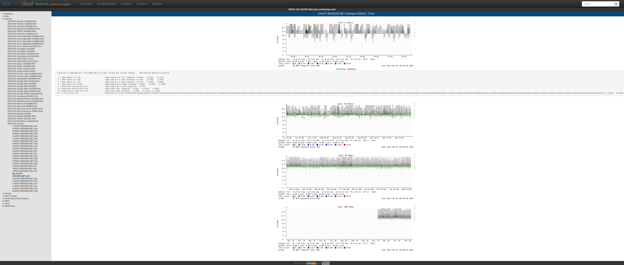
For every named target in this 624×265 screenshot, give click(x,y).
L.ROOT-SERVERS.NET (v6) (24, 186)
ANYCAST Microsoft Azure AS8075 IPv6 (25, 111)
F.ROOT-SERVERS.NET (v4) (24, 151)
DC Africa (142, 4)
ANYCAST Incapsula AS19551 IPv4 (22, 96)
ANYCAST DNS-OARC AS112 (20, 59)
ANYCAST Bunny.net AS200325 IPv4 (23, 29)
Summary (157, 4)
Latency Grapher (53, 4)
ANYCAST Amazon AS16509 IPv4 (22, 26)
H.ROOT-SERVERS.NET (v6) (24, 164)
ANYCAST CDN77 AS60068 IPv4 (21, 31)
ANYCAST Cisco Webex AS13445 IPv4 (24, 46)
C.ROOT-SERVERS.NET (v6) (24, 139)
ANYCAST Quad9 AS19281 (19, 114)
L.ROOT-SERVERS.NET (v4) (24, 183)
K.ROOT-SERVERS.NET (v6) (24, 181)
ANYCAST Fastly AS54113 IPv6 (21, 71)
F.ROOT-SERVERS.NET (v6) (24, 154)
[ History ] (351, 69)
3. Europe (6, 193)
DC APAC (126, 4)
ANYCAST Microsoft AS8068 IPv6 (22, 106)
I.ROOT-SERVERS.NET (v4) (24, 166)
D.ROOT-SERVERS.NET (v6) (24, 144)
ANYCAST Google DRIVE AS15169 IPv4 (24, 94)
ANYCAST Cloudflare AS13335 (21, 49)
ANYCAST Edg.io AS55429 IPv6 (21, 66)
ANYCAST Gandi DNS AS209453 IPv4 (24, 79)
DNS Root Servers (15, 124)
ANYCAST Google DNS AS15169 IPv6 (24, 89)
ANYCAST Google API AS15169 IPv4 (23, 81)
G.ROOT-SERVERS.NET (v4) (24, 156)
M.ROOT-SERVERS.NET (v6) (24, 191)
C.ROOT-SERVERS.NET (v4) (24, 136)
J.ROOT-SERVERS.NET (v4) (24, 171)
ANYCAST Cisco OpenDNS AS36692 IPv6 (25, 41)
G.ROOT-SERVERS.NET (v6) (24, 159)
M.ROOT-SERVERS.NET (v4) (24, 188)
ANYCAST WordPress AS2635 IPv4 (23, 121)
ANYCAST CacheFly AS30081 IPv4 (22, 34)
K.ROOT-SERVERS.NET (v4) (24, 178)
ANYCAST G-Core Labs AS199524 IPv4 (24, 74)
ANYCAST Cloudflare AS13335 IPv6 (23, 54)
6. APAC (6, 201)
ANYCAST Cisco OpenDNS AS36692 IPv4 (25, 36)
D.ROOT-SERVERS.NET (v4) (24, 141)
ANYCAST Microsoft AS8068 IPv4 (22, 104)
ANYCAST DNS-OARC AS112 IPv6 (22, 61)
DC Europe (86, 4)
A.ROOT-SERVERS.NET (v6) (24, 129)
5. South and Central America (15, 198)
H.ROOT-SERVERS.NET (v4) (24, 161)
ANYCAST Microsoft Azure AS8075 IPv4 (25, 109)
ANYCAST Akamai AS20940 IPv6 (21, 24)
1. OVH (5, 16)
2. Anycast (7, 19)
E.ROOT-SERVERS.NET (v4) (24, 146)
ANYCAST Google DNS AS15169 (21, 84)
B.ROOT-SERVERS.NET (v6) (24, 134)
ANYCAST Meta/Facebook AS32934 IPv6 (25, 101)
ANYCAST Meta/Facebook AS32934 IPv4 (25, 99)
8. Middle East (8, 206)
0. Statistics (7, 14)
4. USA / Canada (9, 196)
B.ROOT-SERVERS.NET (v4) (24, 131)
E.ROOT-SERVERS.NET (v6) (24, 149)
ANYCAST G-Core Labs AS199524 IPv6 (24, 76)
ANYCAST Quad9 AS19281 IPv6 (21, 116)
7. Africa (6, 203)
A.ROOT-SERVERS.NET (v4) (24, 126)
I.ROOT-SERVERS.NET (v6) (24, 169)
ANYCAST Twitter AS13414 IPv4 (21, 119)
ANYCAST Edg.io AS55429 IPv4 (21, 64)
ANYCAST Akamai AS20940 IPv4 (21, 21)
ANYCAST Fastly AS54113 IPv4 (21, 69)
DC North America (106, 4)
